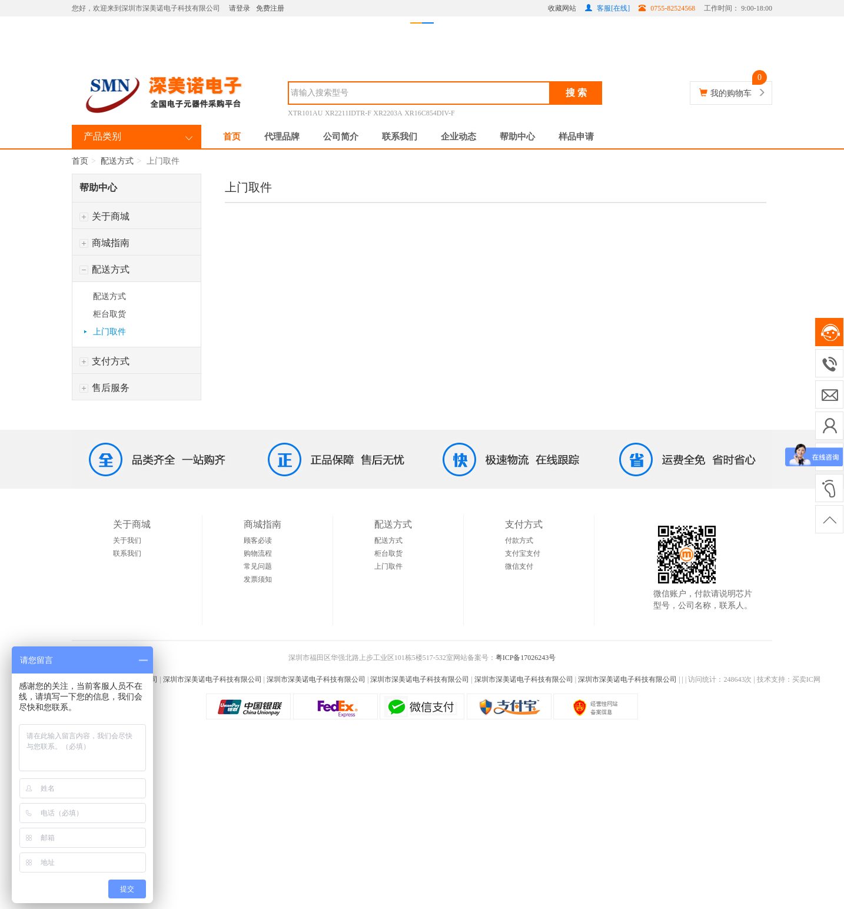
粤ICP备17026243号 (526, 657)
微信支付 (519, 566)
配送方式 (117, 161)
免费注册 (270, 8)
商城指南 (104, 243)
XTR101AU (305, 113)
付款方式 (519, 540)
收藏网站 (562, 8)
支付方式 (104, 361)
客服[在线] (607, 8)
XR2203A (387, 113)
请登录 (239, 8)
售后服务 (104, 388)
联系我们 (399, 136)
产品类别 (102, 136)
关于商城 (104, 216)
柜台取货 (109, 314)
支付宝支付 (522, 553)
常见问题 (258, 566)
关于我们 (127, 540)
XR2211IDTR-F (348, 113)
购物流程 (258, 553)
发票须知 (258, 579)
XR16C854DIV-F (429, 113)
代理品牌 (282, 136)
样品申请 (576, 136)
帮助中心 (517, 136)
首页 (232, 136)
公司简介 (340, 136)
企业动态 (458, 136)
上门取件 (109, 331)
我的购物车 (731, 93)
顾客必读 (258, 540)
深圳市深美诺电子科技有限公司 (212, 679)
